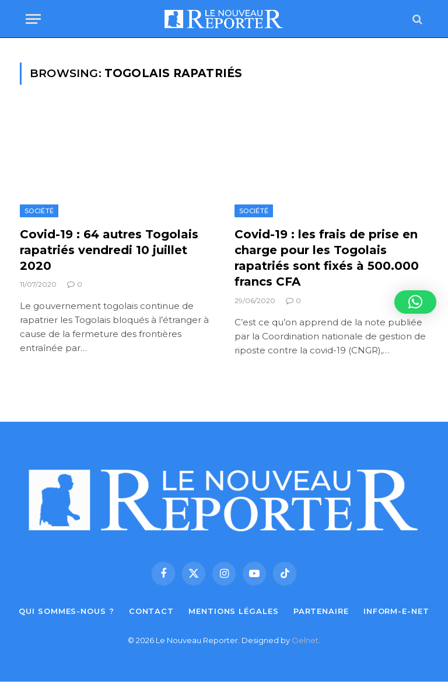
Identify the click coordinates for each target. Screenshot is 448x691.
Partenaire (321, 611)
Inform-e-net (396, 611)
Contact (151, 611)
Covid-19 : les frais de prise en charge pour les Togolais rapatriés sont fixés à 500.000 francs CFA (327, 258)
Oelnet (305, 640)
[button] (415, 302)
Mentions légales (233, 611)
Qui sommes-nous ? (66, 611)
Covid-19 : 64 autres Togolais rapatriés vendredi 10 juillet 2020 (109, 250)
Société (39, 211)
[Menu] (33, 19)
